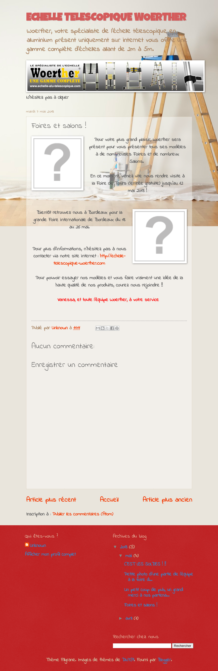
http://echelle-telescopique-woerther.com (89, 260)
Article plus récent (51, 500)
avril (129, 618)
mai (129, 556)
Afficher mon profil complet (50, 554)
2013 (124, 547)
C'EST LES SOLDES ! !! (145, 564)
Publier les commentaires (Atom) (83, 514)
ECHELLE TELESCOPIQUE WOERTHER (106, 18)
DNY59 (128, 660)
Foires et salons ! (140, 605)
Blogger (164, 660)
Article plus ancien (167, 500)
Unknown (38, 546)
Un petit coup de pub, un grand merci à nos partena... (153, 593)
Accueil (109, 500)
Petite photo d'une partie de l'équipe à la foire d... (158, 577)
